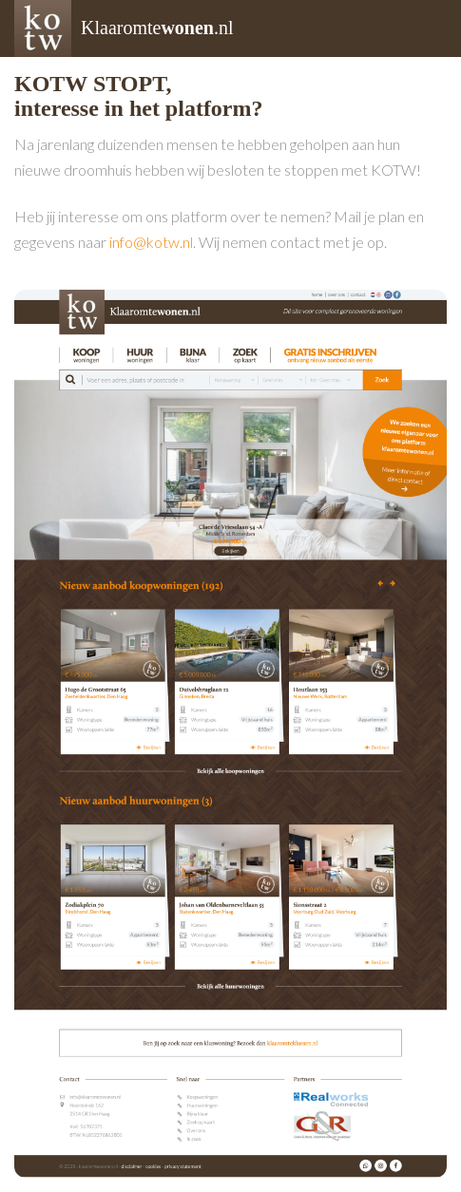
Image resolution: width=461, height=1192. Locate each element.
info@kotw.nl (151, 242)
